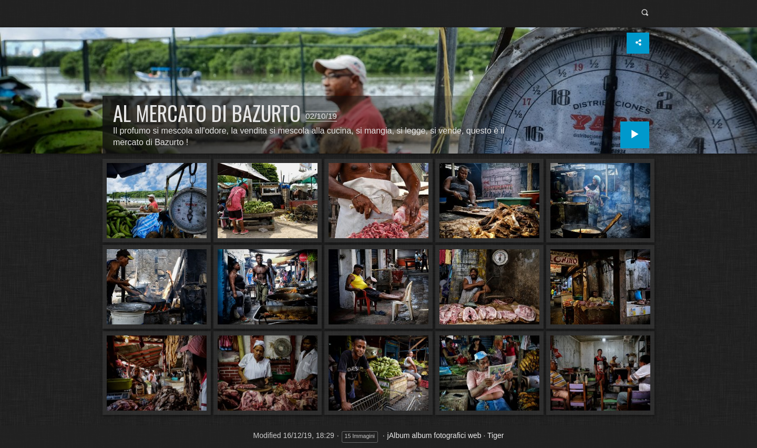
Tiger (495, 435)
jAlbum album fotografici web (434, 435)
